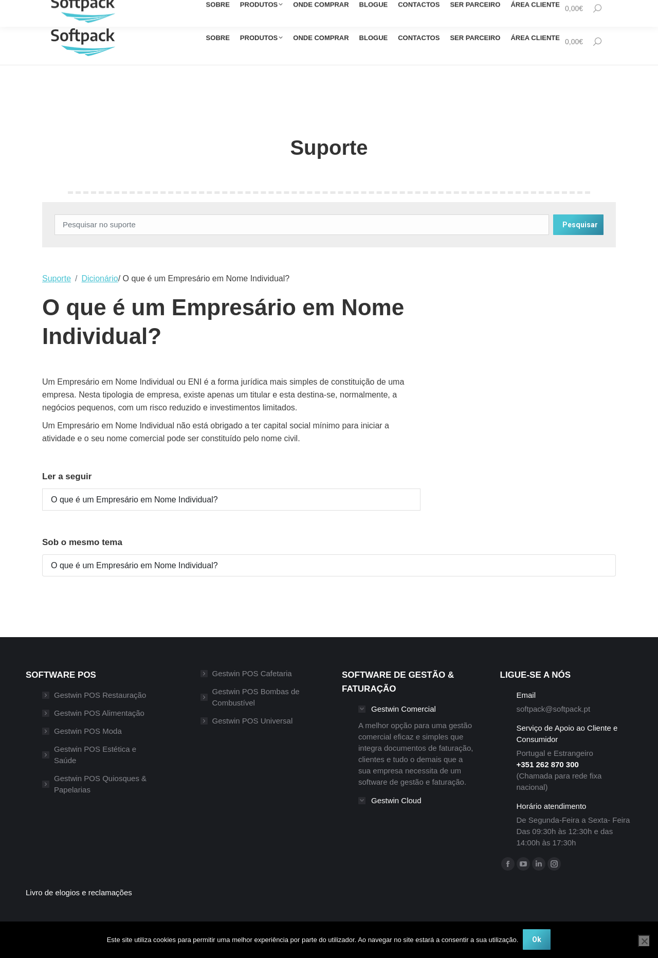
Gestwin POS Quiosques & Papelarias (100, 784)
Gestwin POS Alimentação (99, 713)
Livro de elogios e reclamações (79, 892)
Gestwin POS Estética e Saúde (95, 755)
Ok (537, 940)
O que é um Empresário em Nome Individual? (134, 499)
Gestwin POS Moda (88, 731)
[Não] (644, 941)
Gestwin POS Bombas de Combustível (256, 697)
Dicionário (100, 278)
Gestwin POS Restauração (100, 695)
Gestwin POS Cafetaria (252, 673)
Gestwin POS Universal (252, 720)
